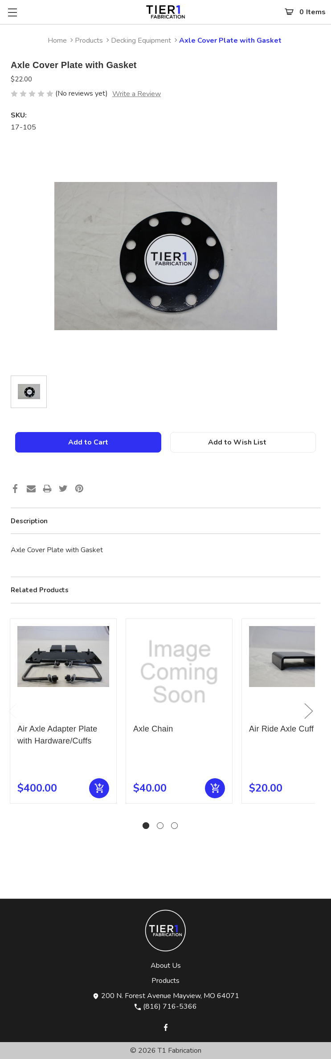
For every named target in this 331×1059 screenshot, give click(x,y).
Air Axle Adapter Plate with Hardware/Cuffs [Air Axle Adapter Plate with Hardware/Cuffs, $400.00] (57, 734)
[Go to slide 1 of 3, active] (146, 825)
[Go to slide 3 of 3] (174, 825)
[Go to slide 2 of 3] (160, 825)
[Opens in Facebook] (166, 1026)
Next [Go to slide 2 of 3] (308, 710)
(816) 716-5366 (165, 1006)
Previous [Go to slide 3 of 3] (12, 710)
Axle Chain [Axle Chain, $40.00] (153, 728)
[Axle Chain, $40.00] (179, 672)
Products (165, 981)
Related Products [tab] (40, 590)
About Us (166, 965)
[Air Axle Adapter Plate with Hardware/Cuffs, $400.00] (63, 672)
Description (29, 521)
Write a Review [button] (136, 94)
